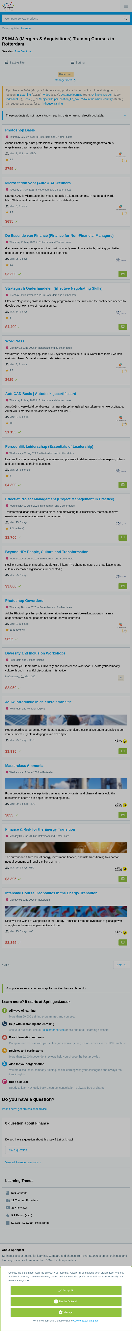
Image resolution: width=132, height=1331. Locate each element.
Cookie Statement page (85, 1320)
